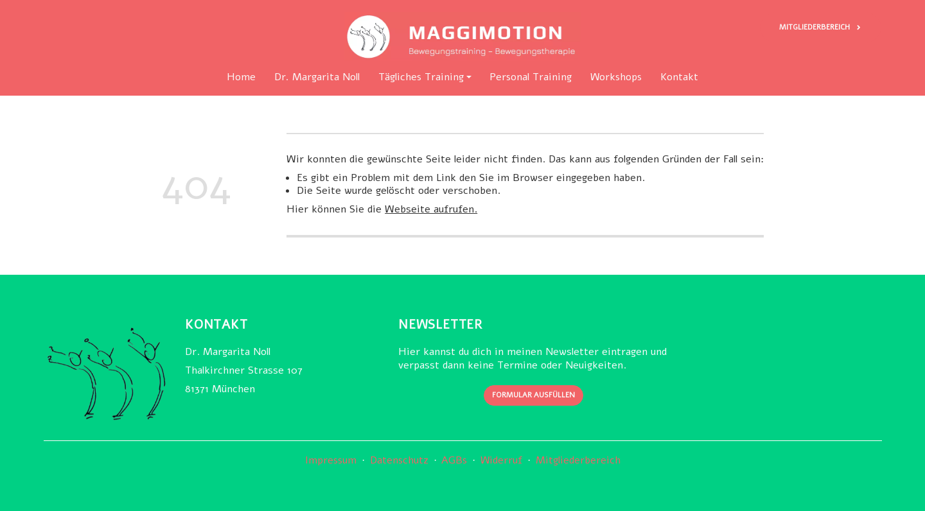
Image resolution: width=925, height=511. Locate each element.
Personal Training (530, 77)
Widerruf (501, 460)
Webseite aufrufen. (431, 209)
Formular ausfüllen (533, 395)
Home (241, 77)
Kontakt (679, 77)
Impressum (331, 460)
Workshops (616, 77)
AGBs (454, 460)
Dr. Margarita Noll (317, 77)
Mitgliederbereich (577, 460)
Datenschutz (398, 460)
